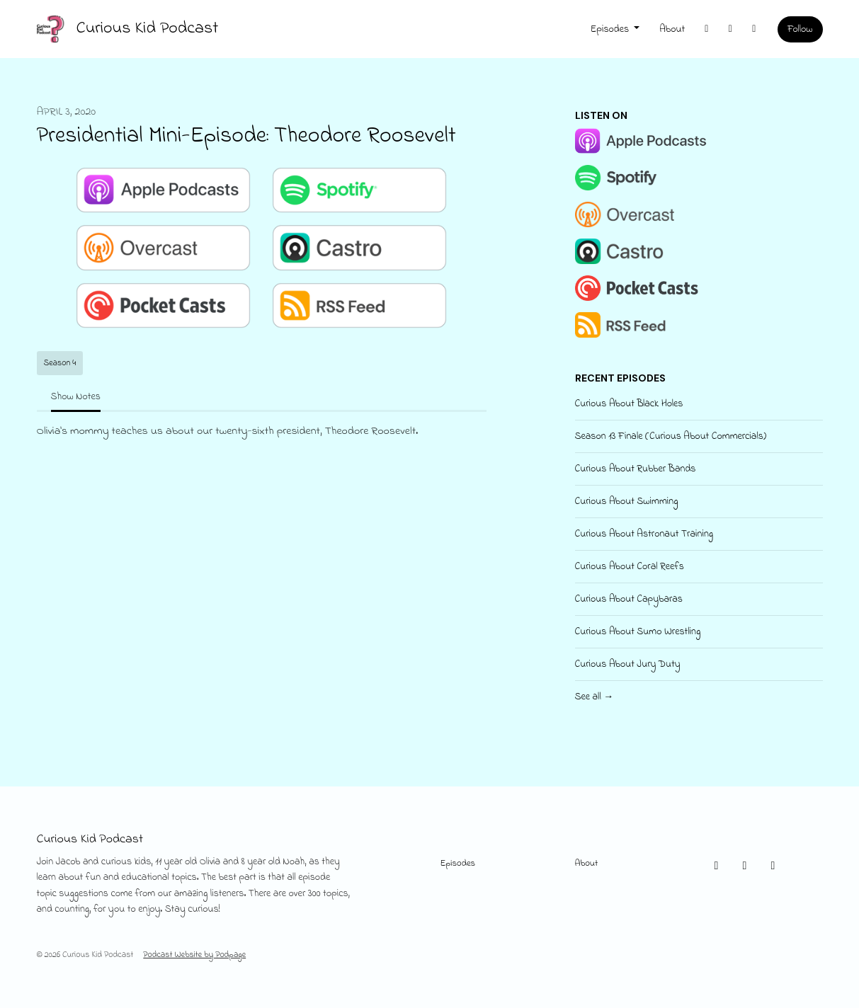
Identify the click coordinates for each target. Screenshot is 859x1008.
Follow (800, 29)
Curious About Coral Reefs (629, 566)
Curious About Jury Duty (628, 664)
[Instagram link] (731, 29)
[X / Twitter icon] (717, 866)
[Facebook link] (754, 29)
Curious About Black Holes (629, 403)
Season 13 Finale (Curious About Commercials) (670, 436)
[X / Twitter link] (707, 29)
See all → (594, 696)
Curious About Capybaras (629, 599)
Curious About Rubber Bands (635, 469)
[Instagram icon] (745, 866)
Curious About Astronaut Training (644, 534)
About (672, 29)
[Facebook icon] (773, 866)
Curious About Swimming (626, 501)
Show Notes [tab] (76, 396)
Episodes (611, 29)
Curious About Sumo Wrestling (638, 631)
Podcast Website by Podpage (194, 955)
